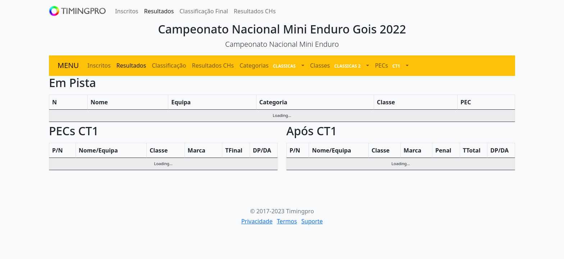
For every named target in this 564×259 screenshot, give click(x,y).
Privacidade (257, 221)
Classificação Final (203, 11)
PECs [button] (389, 66)
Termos (287, 221)
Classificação (169, 65)
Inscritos (126, 11)
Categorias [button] (270, 66)
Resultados (159, 11)
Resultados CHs (255, 11)
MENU (68, 65)
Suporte (312, 221)
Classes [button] (337, 66)
